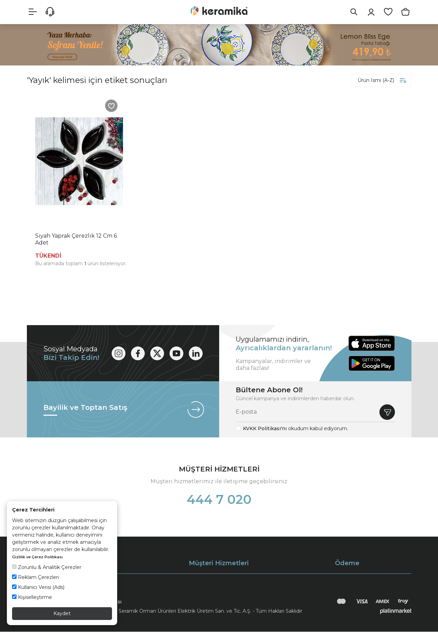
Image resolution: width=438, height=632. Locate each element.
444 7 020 (219, 499)
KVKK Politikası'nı (265, 429)
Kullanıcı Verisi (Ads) (38, 587)
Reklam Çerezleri (35, 577)
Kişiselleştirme (32, 597)
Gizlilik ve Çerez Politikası (37, 557)
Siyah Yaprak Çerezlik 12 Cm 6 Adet (76, 239)
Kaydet (62, 613)
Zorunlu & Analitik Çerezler (46, 567)
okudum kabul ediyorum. (295, 429)
